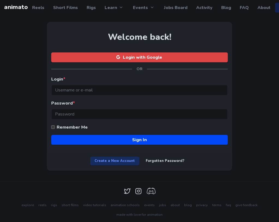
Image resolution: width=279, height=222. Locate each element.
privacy (202, 205)
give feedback (246, 205)
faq (228, 205)
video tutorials (94, 205)
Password (63, 103)
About (264, 8)
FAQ (244, 8)
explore (28, 205)
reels (42, 205)
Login (58, 79)
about (175, 205)
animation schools (125, 205)
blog (188, 205)
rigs (54, 205)
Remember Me (72, 127)
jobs (162, 205)
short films (70, 205)
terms (217, 205)
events (149, 205)
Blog (226, 8)
